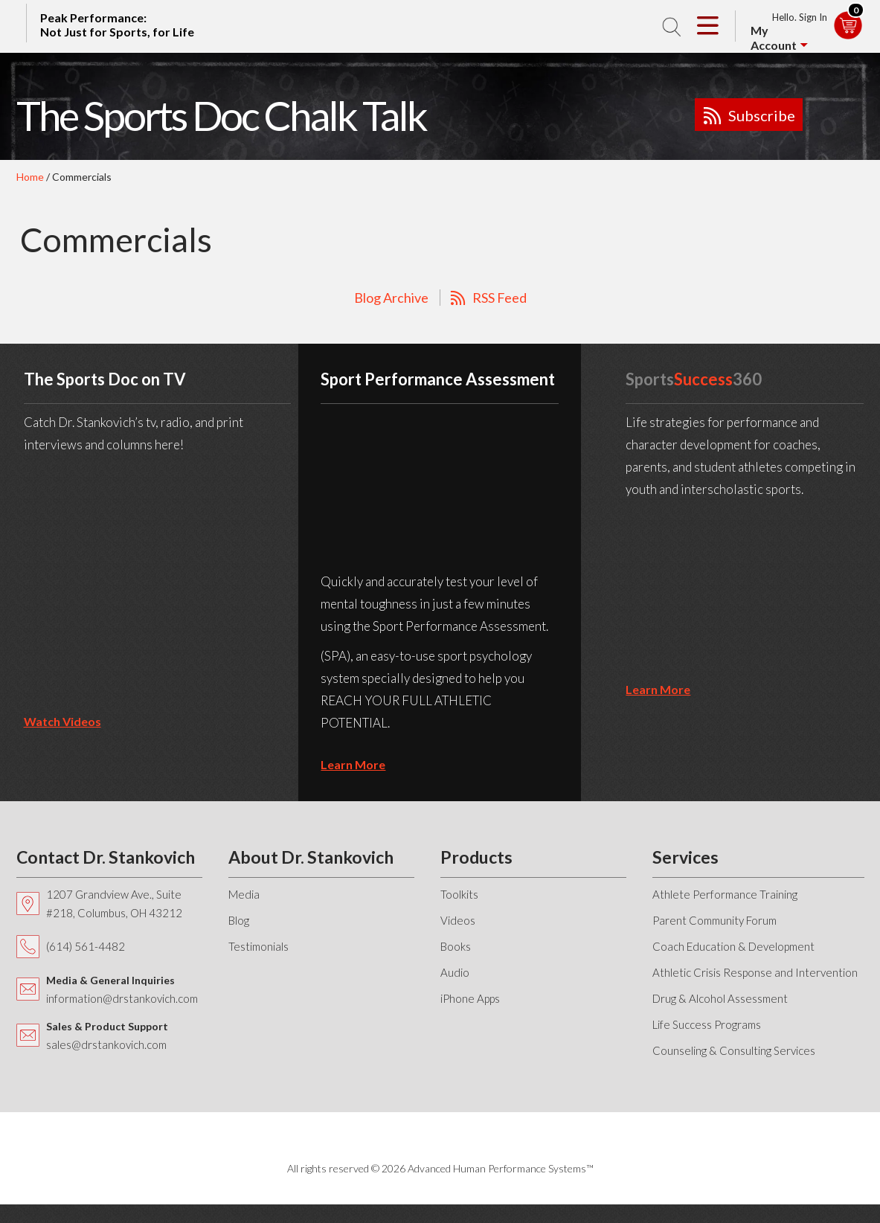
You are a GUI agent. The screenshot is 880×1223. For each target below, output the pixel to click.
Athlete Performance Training (724, 894)
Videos (457, 920)
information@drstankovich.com (122, 998)
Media (244, 894)
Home (30, 176)
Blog (238, 920)
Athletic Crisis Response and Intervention (755, 972)
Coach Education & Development (733, 946)
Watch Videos (62, 721)
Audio (454, 972)
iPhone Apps (470, 998)
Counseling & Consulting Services (733, 1050)
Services (685, 857)
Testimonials (258, 946)
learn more (353, 764)
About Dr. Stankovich (311, 857)
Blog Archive (391, 297)
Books (455, 946)
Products (476, 857)
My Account (774, 37)
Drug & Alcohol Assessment (720, 998)
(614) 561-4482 (85, 946)
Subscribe (761, 115)
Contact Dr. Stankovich (105, 857)
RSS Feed (499, 297)
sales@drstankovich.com (106, 1044)
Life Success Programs (706, 1024)
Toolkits (459, 894)
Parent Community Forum (714, 920)
